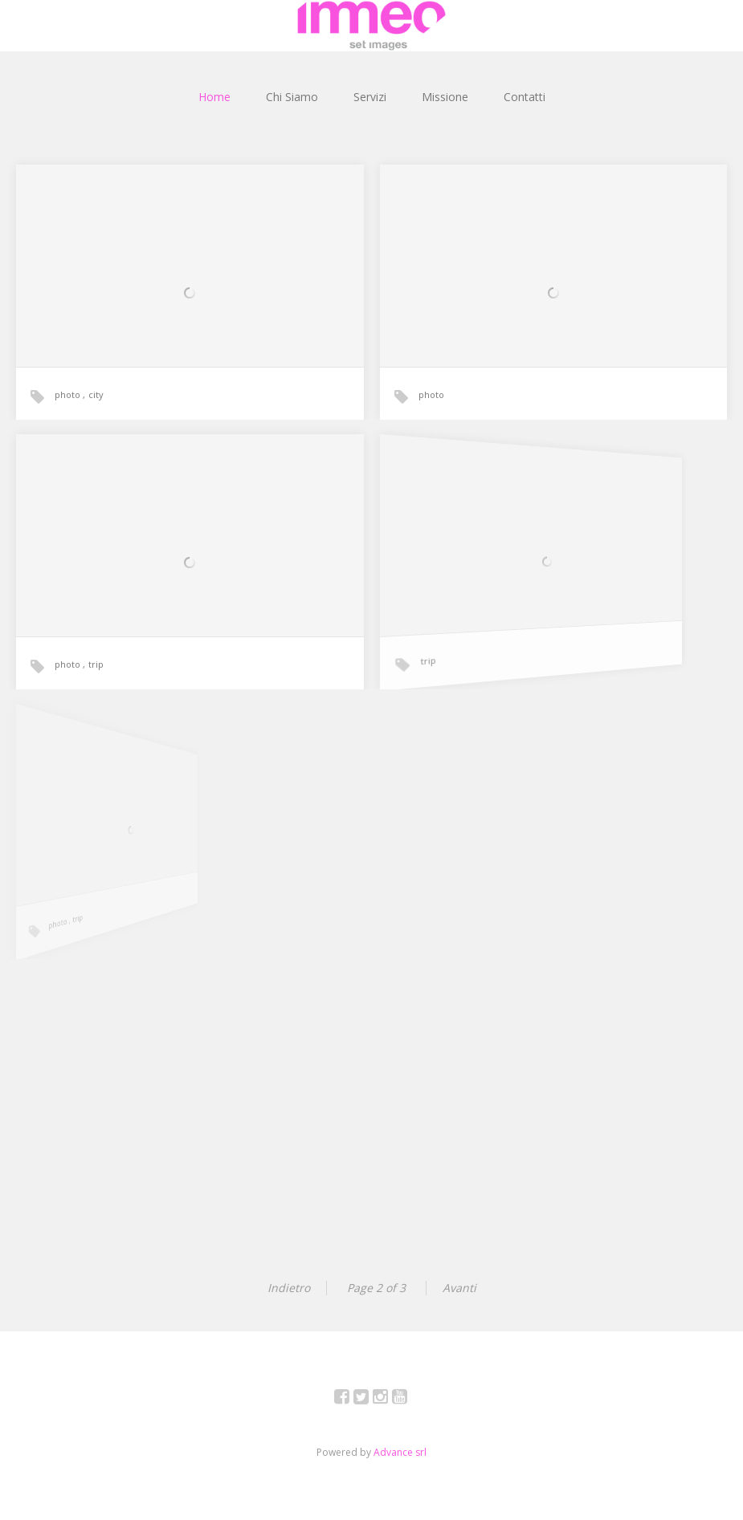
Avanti (459, 1287)
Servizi (369, 96)
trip (97, 662)
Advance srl (400, 1452)
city (96, 394)
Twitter (370, 1399)
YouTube (408, 1399)
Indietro (288, 1287)
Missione (445, 96)
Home (214, 96)
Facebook (350, 1399)
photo (69, 394)
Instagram (389, 1399)
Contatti (524, 96)
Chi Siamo (292, 96)
